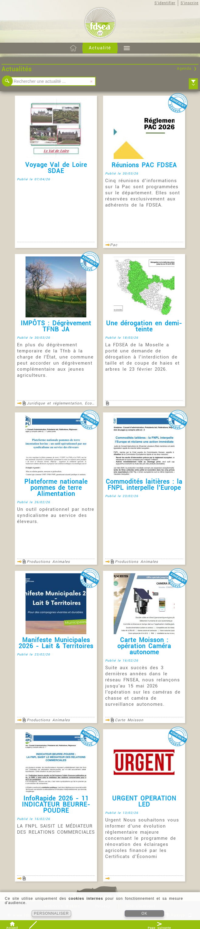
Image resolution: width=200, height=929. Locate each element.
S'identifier (164, 3)
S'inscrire (189, 3)
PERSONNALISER (51, 913)
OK (144, 913)
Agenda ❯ (187, 68)
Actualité (100, 48)
